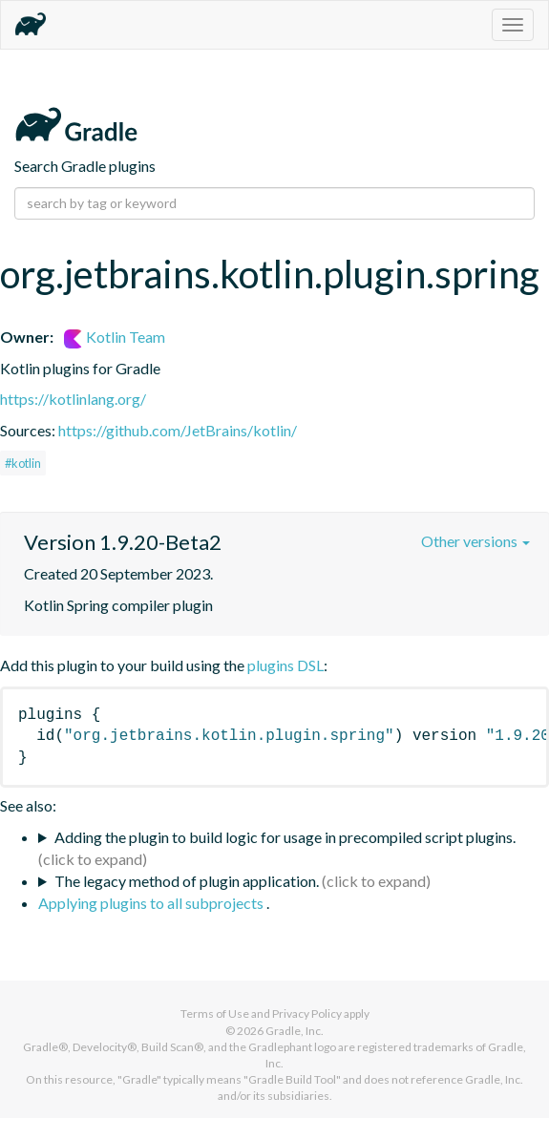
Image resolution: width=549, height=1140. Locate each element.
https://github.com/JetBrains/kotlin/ (177, 430)
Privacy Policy (307, 1013)
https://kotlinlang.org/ (73, 399)
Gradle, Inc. (294, 1031)
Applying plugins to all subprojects (152, 903)
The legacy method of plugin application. (186, 881)
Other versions (475, 541)
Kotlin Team (114, 336)
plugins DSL (285, 665)
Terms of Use (214, 1013)
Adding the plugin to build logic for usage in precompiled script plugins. (285, 837)
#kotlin (23, 463)
